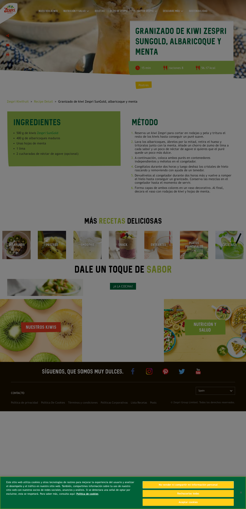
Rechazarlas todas (188, 493)
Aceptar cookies (188, 502)
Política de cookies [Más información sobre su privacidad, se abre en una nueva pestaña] (87, 493)
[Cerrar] (241, 492)
